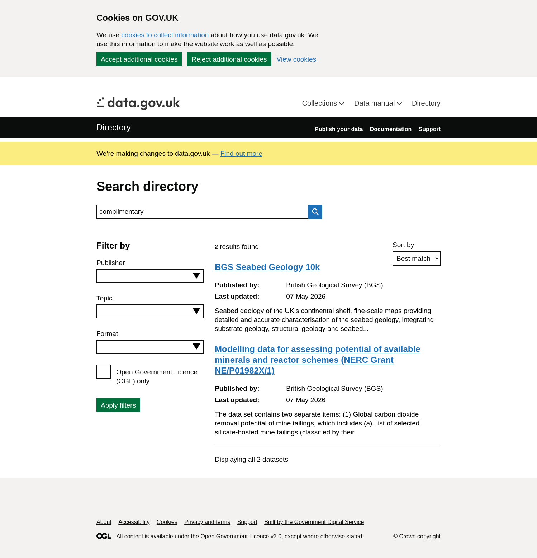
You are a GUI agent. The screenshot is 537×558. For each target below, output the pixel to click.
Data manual (375, 103)
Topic (104, 298)
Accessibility (133, 522)
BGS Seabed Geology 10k (267, 267)
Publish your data (339, 129)
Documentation (391, 129)
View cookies (297, 59)
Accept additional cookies (139, 59)
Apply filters (118, 405)
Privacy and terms (207, 522)
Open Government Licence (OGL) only (157, 376)
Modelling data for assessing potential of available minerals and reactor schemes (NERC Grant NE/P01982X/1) (317, 359)
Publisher (110, 262)
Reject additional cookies (229, 59)
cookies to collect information (165, 35)
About (103, 522)
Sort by (403, 245)
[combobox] (150, 276)
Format (107, 333)
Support (430, 129)
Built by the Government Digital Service (314, 522)
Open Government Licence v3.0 (240, 536)
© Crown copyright (417, 536)
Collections (320, 103)
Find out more (241, 153)
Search (313, 211)
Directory (426, 103)
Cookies (167, 522)
